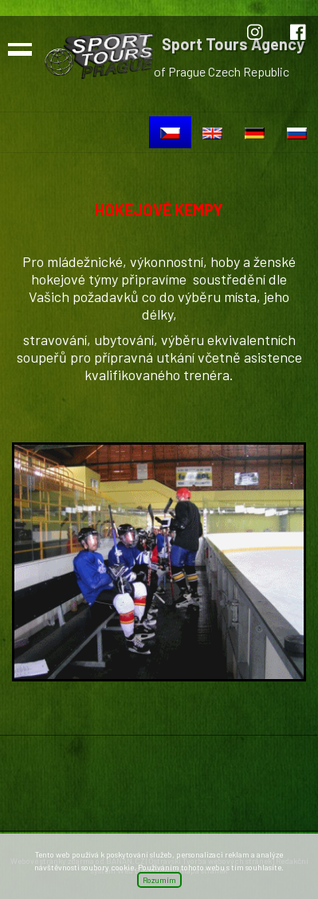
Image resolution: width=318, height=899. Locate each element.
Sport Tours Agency (233, 43)
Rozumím (159, 880)
